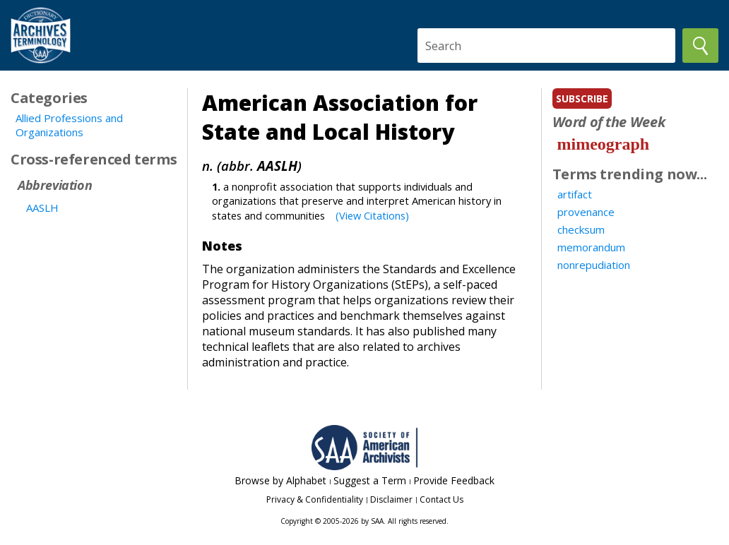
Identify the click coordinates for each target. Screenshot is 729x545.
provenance (586, 212)
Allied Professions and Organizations (69, 125)
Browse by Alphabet (280, 480)
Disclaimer (391, 499)
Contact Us (441, 499)
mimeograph (603, 144)
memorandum (591, 247)
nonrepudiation (593, 265)
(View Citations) (372, 215)
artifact (574, 194)
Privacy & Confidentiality (314, 499)
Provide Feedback (453, 480)
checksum (581, 229)
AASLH (42, 207)
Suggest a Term (369, 480)
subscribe (582, 98)
